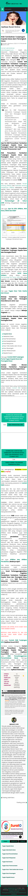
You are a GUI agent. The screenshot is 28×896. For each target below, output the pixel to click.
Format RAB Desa (19, 691)
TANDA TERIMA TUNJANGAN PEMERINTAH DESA (14, 463)
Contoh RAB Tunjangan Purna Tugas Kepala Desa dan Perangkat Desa (12, 359)
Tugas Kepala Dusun (8, 877)
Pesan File (14, 892)
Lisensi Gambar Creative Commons (17, 890)
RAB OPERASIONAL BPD (16, 425)
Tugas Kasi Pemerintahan (10, 854)
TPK (22, 523)
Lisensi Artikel (11, 889)
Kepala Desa (7, 334)
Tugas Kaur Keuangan (9, 873)
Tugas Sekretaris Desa (9, 850)
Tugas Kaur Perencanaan (9, 865)
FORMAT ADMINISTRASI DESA (10, 888)
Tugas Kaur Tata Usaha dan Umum (14, 292)
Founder (9, 892)
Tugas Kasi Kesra (7, 862)
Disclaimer (14, 894)
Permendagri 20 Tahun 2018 (14, 202)
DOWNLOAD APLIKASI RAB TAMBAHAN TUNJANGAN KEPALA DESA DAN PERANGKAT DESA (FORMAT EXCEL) (14, 417)
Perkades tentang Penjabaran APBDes (14, 186)
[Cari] (25, 9)
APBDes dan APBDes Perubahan (14, 561)
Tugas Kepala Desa (8, 846)
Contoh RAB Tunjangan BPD (14, 641)
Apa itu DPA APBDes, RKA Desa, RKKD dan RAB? (14, 210)
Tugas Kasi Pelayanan (8, 858)
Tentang (4, 892)
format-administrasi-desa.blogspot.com (8, 49)
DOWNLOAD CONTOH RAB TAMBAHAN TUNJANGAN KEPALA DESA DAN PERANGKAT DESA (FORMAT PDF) (14, 453)
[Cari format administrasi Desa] (15, 9)
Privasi (23, 892)
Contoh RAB (16, 388)
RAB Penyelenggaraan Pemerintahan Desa (14, 657)
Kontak (19, 892)
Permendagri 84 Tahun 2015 (10, 277)
